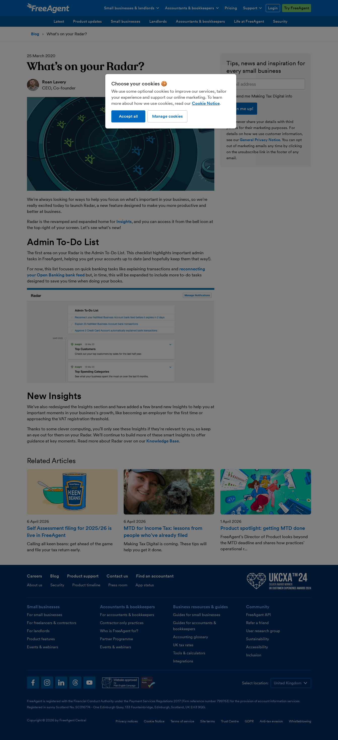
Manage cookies (167, 116)
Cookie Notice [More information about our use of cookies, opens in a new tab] (206, 103)
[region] (170, 101)
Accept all (128, 116)
